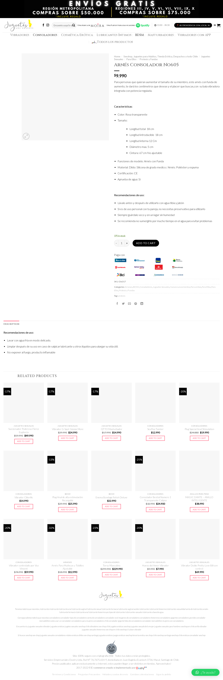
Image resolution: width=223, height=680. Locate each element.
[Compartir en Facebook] (117, 303)
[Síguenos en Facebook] (43, 25)
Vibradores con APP (194, 35)
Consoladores (45, 35)
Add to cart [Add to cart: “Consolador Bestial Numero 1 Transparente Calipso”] (155, 509)
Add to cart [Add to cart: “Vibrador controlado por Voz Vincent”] (23, 577)
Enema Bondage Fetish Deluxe (111, 497)
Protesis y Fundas (149, 59)
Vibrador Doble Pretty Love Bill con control (199, 567)
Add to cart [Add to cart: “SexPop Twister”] (155, 438)
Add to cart (146, 243)
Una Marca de (91, 25)
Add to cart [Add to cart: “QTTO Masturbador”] (111, 438)
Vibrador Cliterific (23, 497)
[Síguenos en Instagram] (47, 25)
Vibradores (19, 35)
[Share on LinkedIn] (142, 303)
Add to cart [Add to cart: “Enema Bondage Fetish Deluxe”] (111, 506)
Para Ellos (131, 59)
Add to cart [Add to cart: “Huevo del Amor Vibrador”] (155, 575)
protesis (121, 295)
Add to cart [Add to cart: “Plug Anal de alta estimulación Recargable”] (67, 509)
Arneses (128, 287)
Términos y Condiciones (64, 674)
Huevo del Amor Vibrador (155, 565)
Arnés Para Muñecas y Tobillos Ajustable (68, 567)
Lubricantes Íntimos (114, 35)
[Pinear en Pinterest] (136, 303)
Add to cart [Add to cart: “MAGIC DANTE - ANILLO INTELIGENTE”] (199, 509)
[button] (205, 672)
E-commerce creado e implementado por (119, 667)
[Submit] (74, 25)
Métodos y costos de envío (115, 674)
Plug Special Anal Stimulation (199, 429)
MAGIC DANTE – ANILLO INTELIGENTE (199, 499)
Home (117, 56)
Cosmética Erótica (77, 35)
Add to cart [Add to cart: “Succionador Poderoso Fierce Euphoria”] (23, 441)
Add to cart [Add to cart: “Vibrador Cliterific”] (23, 506)
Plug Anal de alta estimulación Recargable (67, 499)
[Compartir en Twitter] (123, 303)
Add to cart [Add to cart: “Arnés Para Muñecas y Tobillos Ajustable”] (67, 577)
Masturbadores (161, 35)
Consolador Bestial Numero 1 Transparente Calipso (155, 499)
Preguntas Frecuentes (89, 674)
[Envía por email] (129, 303)
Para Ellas (206, 287)
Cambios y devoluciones (142, 674)
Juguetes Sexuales (161, 287)
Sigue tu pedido (163, 674)
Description (11, 324)
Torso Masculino (111, 565)
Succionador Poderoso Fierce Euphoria (23, 430)
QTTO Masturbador (111, 429)
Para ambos (196, 287)
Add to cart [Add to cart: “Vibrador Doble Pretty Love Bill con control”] (199, 577)
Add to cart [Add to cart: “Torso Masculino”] (111, 575)
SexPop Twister (155, 429)
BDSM (139, 35)
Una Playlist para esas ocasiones (128, 25)
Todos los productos (112, 42)
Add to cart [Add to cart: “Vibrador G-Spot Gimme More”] (67, 438)
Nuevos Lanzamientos (180, 287)
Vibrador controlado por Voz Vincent (24, 567)
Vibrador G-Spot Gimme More (67, 429)
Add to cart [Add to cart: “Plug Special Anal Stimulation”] (199, 438)
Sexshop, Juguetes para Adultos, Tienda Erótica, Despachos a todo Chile (161, 56)
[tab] (11, 324)
